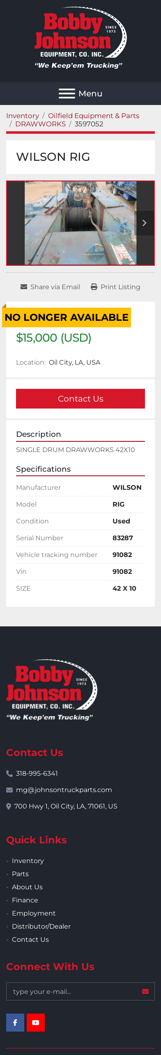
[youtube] (36, 1023)
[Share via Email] (50, 287)
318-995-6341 (37, 773)
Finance (25, 900)
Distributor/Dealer (41, 926)
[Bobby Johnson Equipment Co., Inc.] (51, 689)
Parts (20, 874)
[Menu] (67, 93)
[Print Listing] (115, 287)
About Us (27, 887)
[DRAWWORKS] (40, 124)
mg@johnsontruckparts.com (64, 790)
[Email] (80, 991)
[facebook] (15, 1023)
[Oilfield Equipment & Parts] (93, 116)
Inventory (28, 861)
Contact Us (81, 399)
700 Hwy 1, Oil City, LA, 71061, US (65, 806)
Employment (34, 913)
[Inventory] (22, 116)
